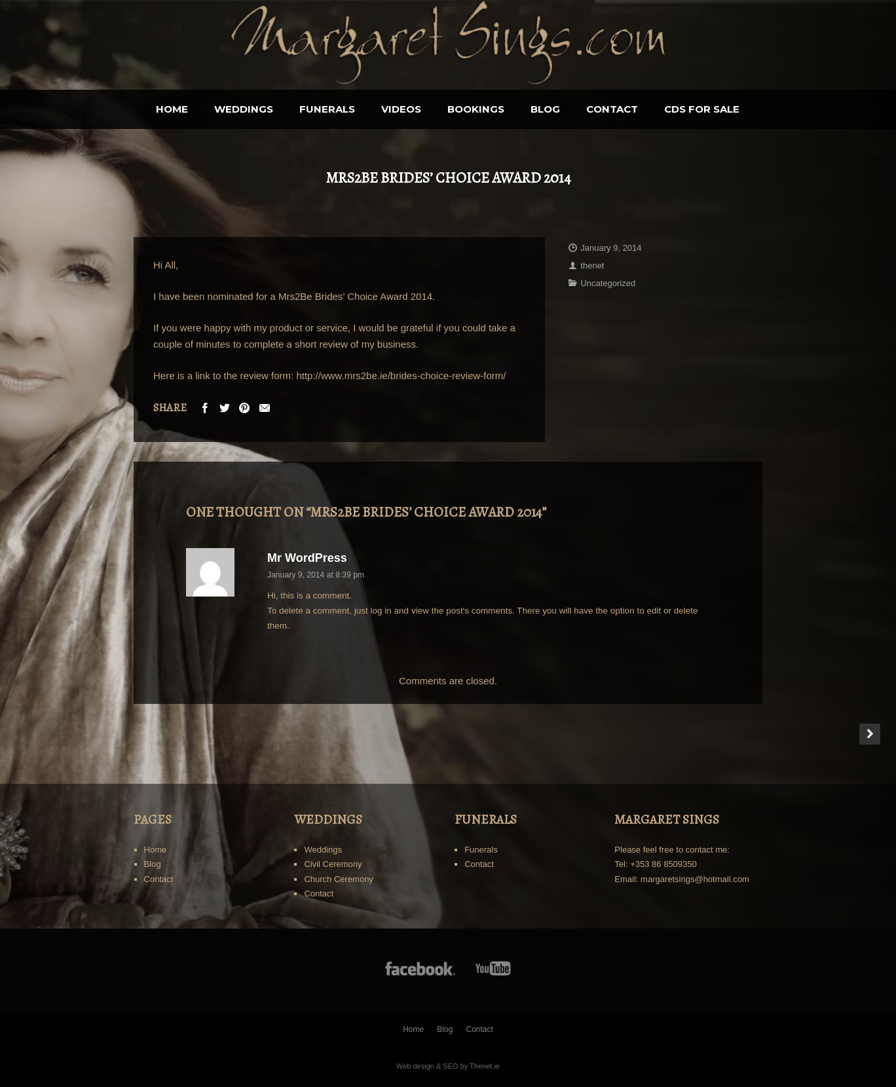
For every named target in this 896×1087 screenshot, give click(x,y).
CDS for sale (701, 109)
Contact (612, 109)
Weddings (243, 109)
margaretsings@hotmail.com (695, 879)
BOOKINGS (475, 109)
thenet (592, 265)
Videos (401, 109)
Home (172, 109)
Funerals (327, 109)
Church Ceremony (338, 879)
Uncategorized (607, 283)
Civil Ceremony (333, 864)
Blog (545, 109)
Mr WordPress (307, 557)
